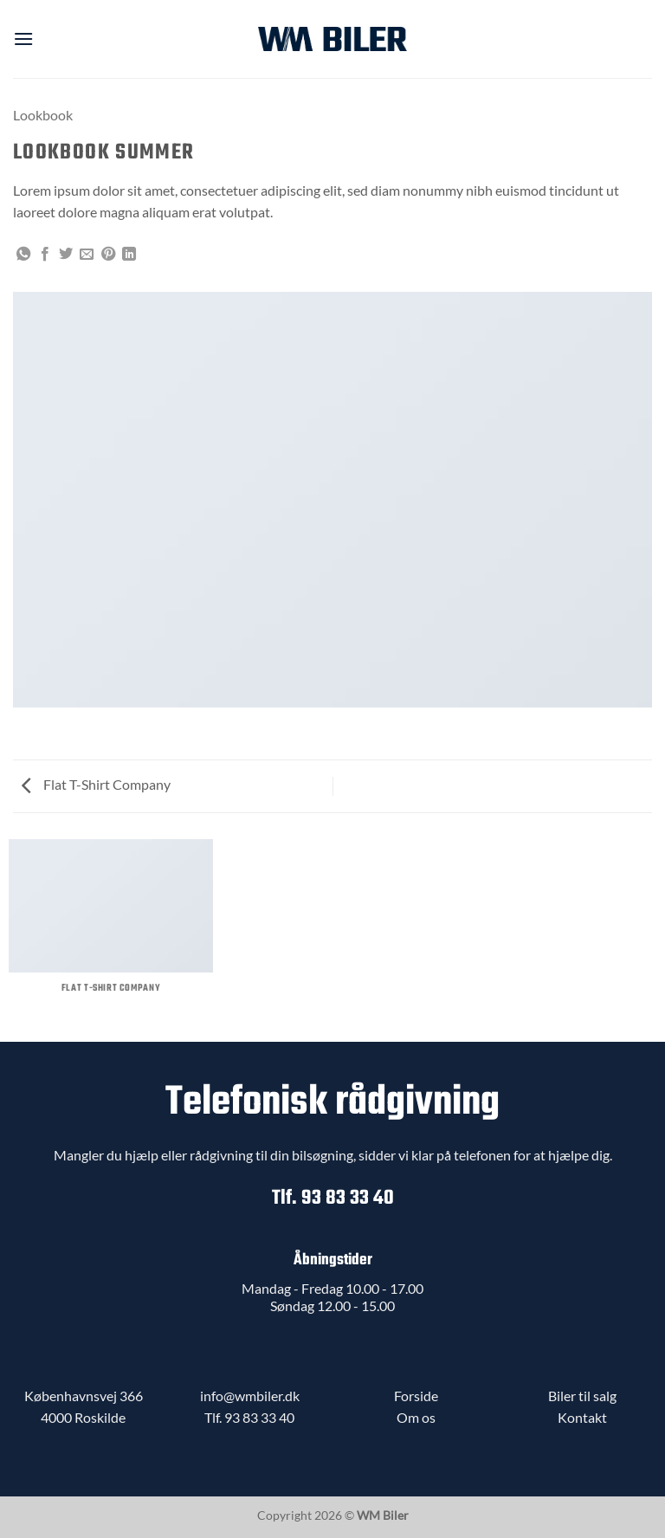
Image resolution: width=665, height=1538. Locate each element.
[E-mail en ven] (87, 254)
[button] (23, 38)
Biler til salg (582, 1395)
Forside (416, 1395)
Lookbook (43, 115)
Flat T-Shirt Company (96, 784)
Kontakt (582, 1417)
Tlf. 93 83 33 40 (333, 1198)
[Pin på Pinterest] (108, 254)
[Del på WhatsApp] (23, 254)
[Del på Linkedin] (129, 254)
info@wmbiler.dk (250, 1395)
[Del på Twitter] (66, 254)
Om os (416, 1417)
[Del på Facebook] (45, 254)
